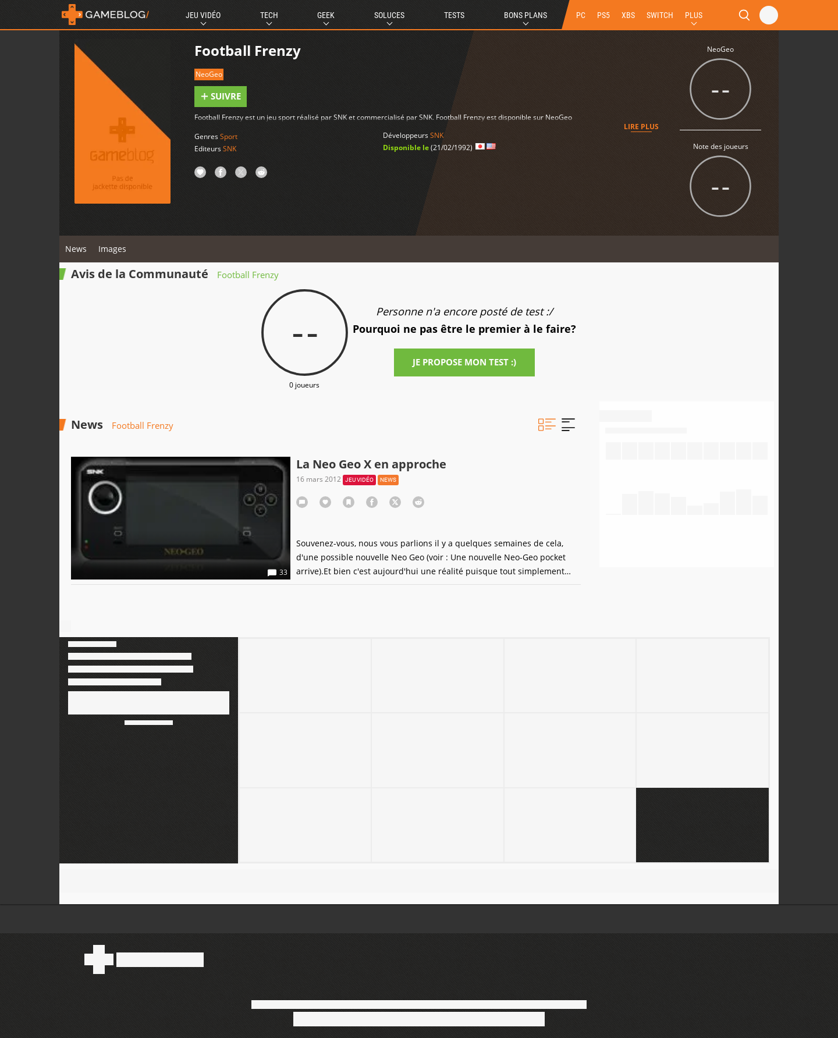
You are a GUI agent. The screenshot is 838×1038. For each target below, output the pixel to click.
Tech (269, 15)
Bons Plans (525, 15)
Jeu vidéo (359, 480)
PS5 (603, 15)
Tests (454, 15)
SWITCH (660, 15)
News (76, 248)
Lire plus (641, 126)
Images (112, 248)
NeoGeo (209, 74)
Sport (228, 136)
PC (580, 15)
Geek (326, 15)
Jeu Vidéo (203, 15)
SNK (229, 149)
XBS (628, 15)
